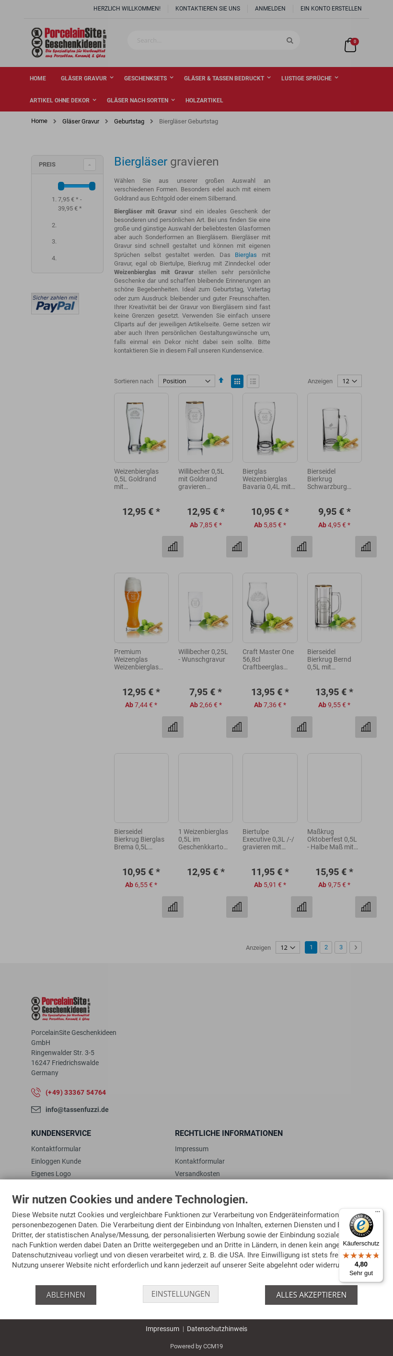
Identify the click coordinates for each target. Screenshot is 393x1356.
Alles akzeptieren (312, 1294)
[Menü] (377, 1214)
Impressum (162, 1329)
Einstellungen (180, 1294)
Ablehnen (65, 1294)
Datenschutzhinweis (217, 1329)
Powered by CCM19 (196, 1346)
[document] (196, 1239)
